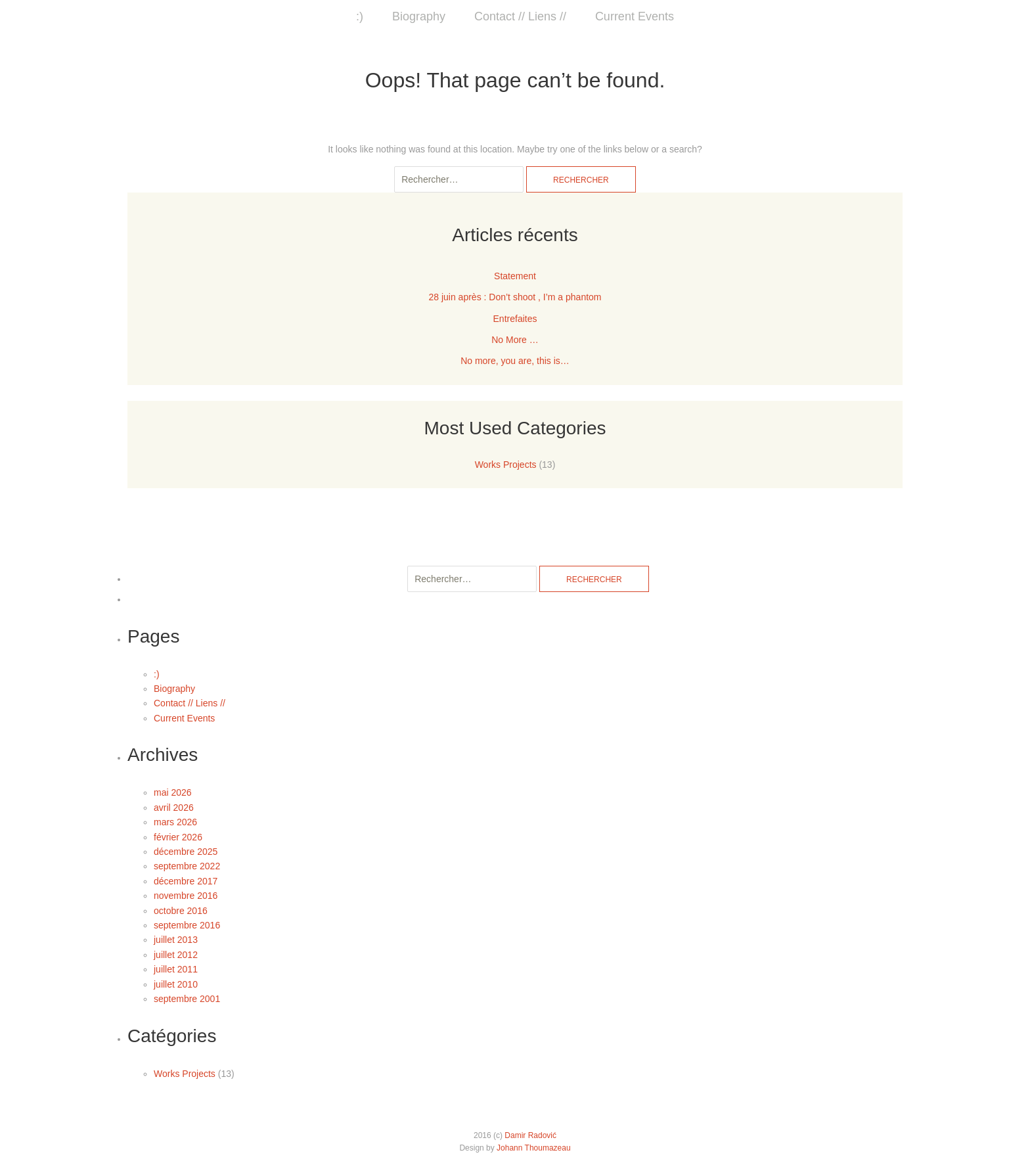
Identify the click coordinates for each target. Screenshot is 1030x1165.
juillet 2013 (176, 939)
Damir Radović (530, 1135)
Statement (515, 276)
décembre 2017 (185, 881)
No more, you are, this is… (515, 360)
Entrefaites (515, 318)
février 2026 (178, 837)
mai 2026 (173, 792)
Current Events (634, 16)
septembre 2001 (187, 999)
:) (359, 16)
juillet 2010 (176, 984)
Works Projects (506, 464)
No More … (515, 339)
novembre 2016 (185, 895)
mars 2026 (175, 822)
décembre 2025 (185, 851)
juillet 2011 (176, 969)
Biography (418, 16)
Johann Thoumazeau (534, 1148)
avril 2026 (174, 807)
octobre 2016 (181, 910)
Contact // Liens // (520, 16)
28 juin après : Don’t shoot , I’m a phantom (514, 297)
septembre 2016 (187, 925)
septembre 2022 (187, 866)
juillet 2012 (176, 954)
